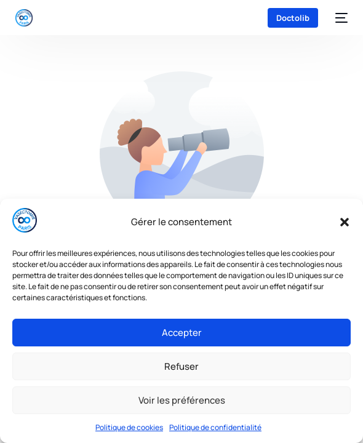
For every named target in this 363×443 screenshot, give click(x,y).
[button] (344, 222)
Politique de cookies (129, 427)
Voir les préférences (181, 400)
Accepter (182, 332)
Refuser (181, 366)
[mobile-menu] (339, 17)
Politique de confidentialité (215, 427)
